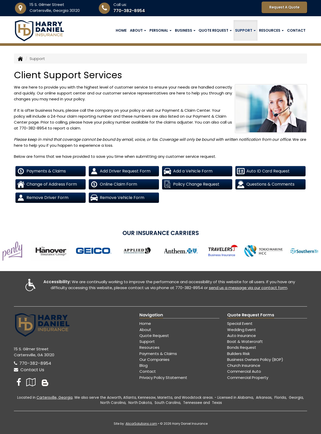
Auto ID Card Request (263, 171)
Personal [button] (160, 30)
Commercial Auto (244, 371)
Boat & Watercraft (245, 341)
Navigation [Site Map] (151, 315)
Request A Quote (284, 7)
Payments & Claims (41, 171)
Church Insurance (243, 365)
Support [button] (245, 30)
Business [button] (185, 30)
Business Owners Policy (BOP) (255, 359)
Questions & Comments (266, 184)
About (145, 329)
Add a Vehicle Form (188, 171)
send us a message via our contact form (248, 287)
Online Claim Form (113, 184)
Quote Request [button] (215, 30)
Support (147, 341)
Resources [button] (271, 30)
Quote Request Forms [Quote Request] (250, 315)
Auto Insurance (241, 335)
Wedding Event (241, 329)
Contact (296, 30)
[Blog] (45, 382)
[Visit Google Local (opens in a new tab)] (31, 382)
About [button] (138, 30)
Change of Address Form (47, 184)
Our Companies (154, 359)
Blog (143, 365)
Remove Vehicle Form (117, 198)
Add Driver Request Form (120, 171)
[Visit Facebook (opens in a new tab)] (19, 382)
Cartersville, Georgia (55, 397)
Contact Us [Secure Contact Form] (29, 370)
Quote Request (154, 335)
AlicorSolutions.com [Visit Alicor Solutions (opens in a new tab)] (141, 423)
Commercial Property (247, 377)
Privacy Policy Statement (163, 377)
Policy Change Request (191, 184)
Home (121, 30)
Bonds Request (241, 347)
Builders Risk (238, 353)
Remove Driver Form (42, 198)
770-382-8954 (129, 11)
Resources (149, 347)
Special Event (240, 323)
